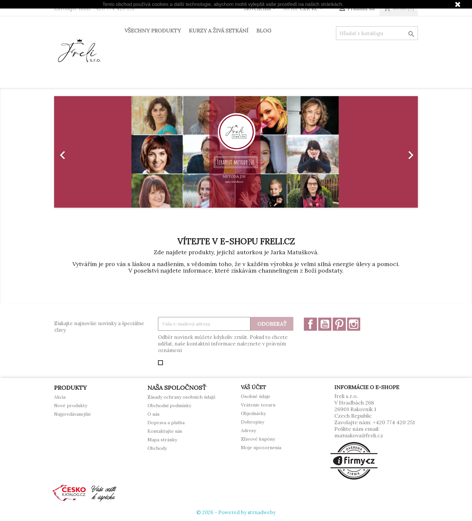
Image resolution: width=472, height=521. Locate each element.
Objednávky (253, 413)
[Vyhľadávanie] (377, 33)
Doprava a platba (166, 423)
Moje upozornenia (261, 447)
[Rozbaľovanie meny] (312, 9)
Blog (263, 30)
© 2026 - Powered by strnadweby (236, 512)
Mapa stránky (162, 440)
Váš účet (253, 387)
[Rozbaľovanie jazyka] (261, 9)
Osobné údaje (255, 396)
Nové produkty (70, 405)
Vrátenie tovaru (258, 405)
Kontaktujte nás (165, 431)
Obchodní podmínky (169, 405)
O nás (154, 414)
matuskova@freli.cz (358, 435)
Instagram (353, 324)
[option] (236, 152)
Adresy (248, 430)
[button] (81, 152)
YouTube (324, 324)
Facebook (310, 324)
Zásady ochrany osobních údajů (181, 397)
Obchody (157, 448)
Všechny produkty (153, 30)
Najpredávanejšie (72, 414)
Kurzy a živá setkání (218, 30)
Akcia (60, 397)
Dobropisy (252, 422)
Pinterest (339, 324)
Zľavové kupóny (258, 439)
